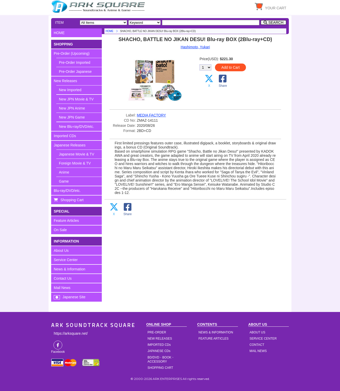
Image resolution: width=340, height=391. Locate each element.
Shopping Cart (72, 200)
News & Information (69, 269)
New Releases (65, 81)
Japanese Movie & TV (76, 154)
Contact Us (63, 278)
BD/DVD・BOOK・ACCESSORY (161, 359)
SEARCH (275, 22)
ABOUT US (257, 332)
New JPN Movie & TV (76, 99)
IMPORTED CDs (159, 345)
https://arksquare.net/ (71, 333)
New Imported (70, 90)
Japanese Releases (70, 145)
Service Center (66, 260)
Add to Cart (230, 67)
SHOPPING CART (160, 368)
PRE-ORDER (157, 332)
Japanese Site (74, 297)
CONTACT (257, 345)
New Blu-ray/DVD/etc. (76, 126)
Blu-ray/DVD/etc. (67, 191)
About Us (61, 250)
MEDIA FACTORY (151, 115)
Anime (64, 172)
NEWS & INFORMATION (215, 332)
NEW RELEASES (160, 338)
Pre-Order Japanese (75, 71)
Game (64, 181)
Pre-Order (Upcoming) (71, 53)
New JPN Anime (72, 108)
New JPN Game (72, 117)
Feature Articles (66, 220)
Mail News (62, 288)
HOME (99, 6)
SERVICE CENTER (263, 338)
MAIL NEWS (258, 351)
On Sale (60, 230)
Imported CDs (65, 136)
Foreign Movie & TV (75, 163)
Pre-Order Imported (74, 62)
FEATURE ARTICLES (213, 338)
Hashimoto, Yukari (195, 47)
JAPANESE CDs (159, 351)
